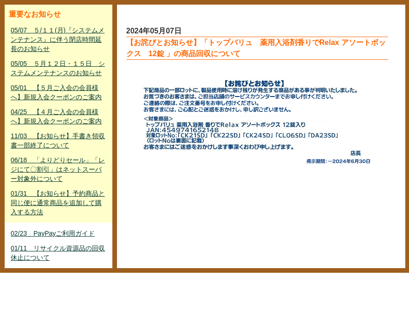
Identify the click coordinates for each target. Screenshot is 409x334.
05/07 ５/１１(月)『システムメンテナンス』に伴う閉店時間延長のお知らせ (57, 39)
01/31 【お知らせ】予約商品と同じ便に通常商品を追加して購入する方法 (58, 203)
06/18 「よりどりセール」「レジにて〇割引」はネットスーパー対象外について (58, 169)
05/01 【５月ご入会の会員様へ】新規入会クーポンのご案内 (56, 92)
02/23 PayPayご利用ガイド (53, 233)
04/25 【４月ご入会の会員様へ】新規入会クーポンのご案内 (56, 116)
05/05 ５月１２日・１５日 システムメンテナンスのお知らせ (58, 68)
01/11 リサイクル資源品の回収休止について (58, 252)
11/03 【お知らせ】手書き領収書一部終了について (58, 140)
